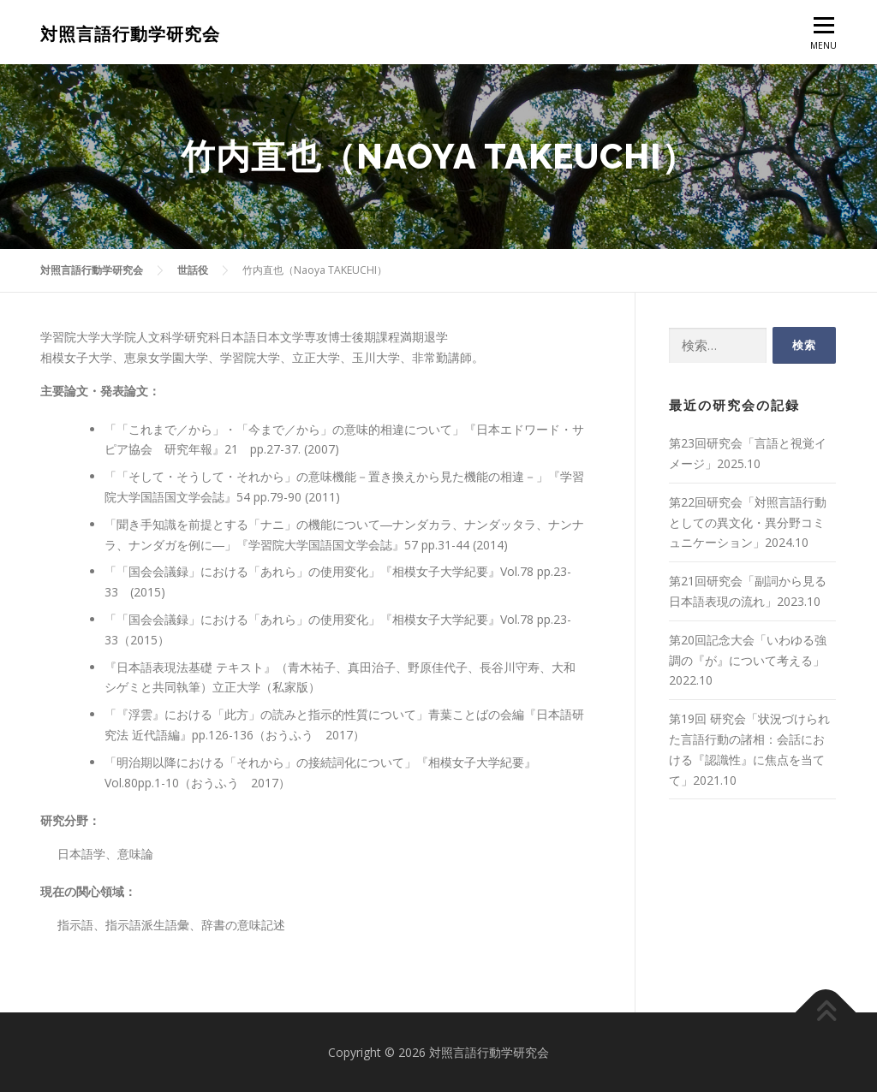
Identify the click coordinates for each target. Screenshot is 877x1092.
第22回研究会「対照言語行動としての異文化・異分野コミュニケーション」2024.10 (747, 522)
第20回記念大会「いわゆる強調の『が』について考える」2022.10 (747, 660)
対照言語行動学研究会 (130, 35)
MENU (823, 37)
